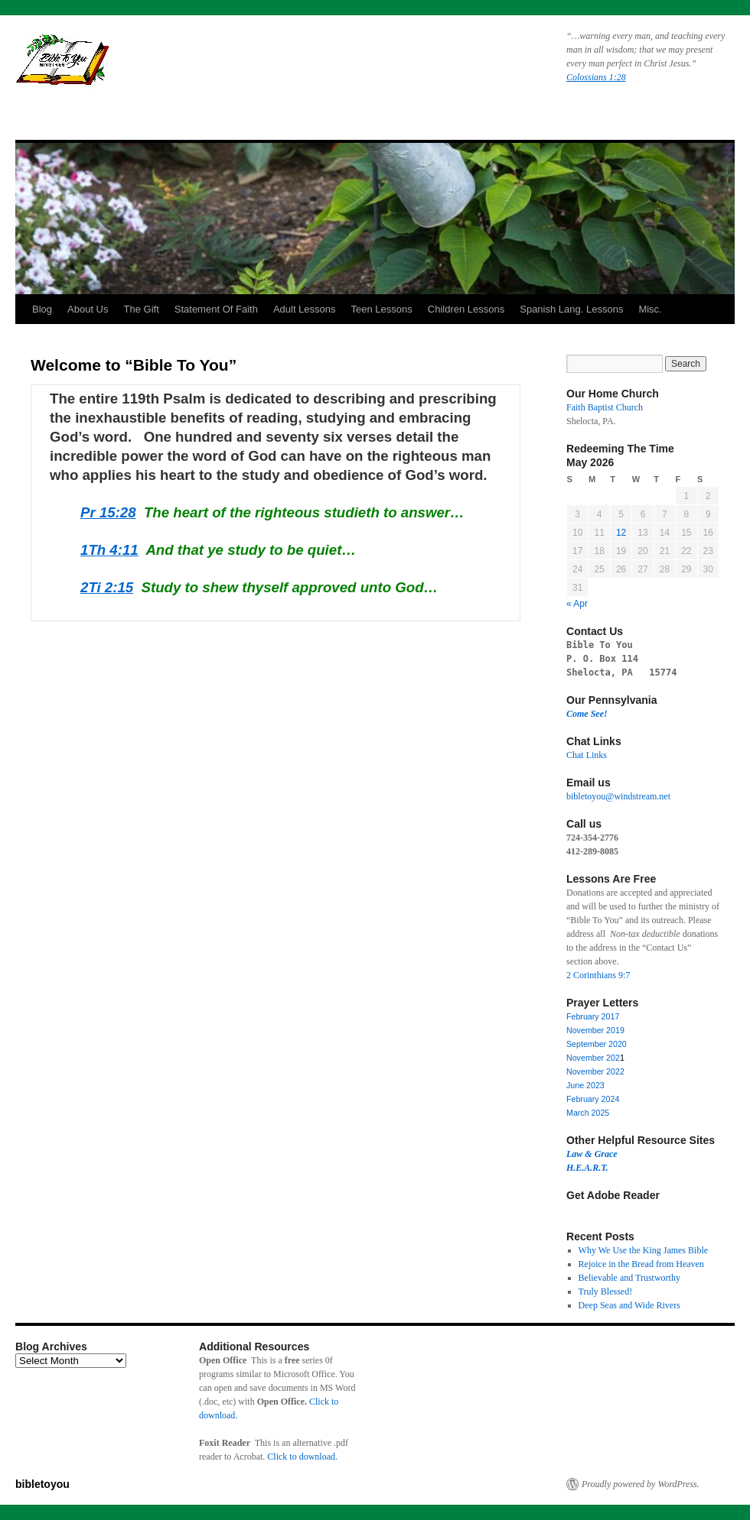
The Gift (141, 309)
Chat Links (586, 755)
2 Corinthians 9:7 (598, 975)
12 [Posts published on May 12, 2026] (621, 532)
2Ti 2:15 (106, 587)
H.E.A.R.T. (587, 1167)
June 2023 (585, 1085)
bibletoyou (209, 65)
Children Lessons (466, 309)
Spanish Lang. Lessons (571, 309)
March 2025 (587, 1112)
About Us (87, 309)
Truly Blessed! (606, 1291)
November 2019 (595, 1030)
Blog (42, 309)
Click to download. (302, 1456)
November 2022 (595, 1071)
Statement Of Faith (216, 309)
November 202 (593, 1057)
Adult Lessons (304, 309)
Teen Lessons (381, 309)
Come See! (587, 713)
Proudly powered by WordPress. (640, 1484)
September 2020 (596, 1043)
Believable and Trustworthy (629, 1277)
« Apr (577, 603)
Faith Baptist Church (604, 407)
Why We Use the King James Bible (643, 1250)
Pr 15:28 (108, 512)
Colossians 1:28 (596, 77)
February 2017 (592, 1016)
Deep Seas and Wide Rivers (629, 1305)
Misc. (649, 309)
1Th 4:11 (109, 550)
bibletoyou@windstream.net (618, 796)
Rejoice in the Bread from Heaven (641, 1264)
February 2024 (592, 1099)
